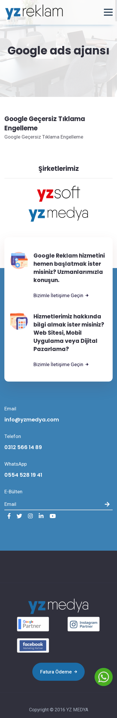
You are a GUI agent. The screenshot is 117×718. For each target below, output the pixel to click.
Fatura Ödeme (58, 672)
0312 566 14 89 (23, 447)
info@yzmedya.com (31, 419)
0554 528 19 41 (23, 474)
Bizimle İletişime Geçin (60, 295)
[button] (108, 12)
